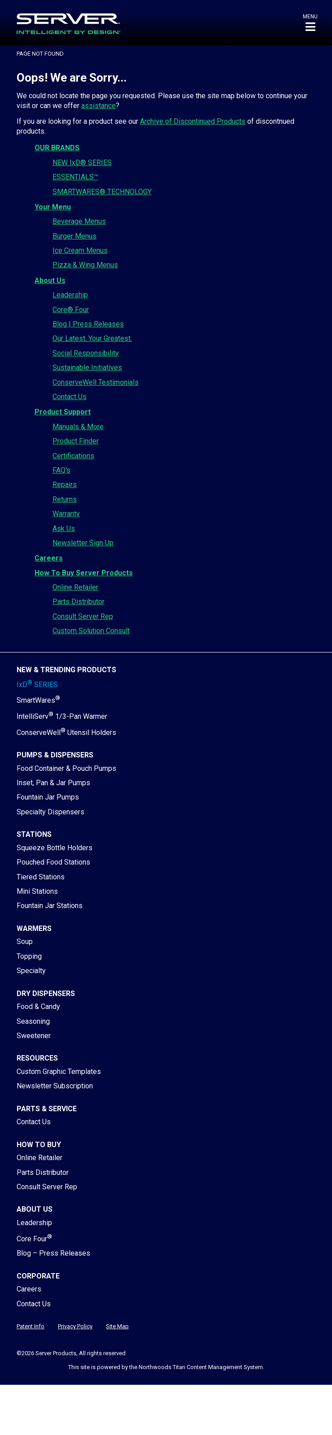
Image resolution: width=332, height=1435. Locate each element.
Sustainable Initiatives (87, 367)
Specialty (31, 970)
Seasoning (33, 1021)
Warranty (66, 513)
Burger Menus (74, 236)
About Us (50, 280)
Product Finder (75, 441)
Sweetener (34, 1035)
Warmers (34, 928)
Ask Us (63, 528)
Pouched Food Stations (53, 862)
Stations (34, 834)
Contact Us (69, 396)
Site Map (117, 1326)
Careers (49, 558)
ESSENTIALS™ (75, 177)
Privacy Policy (75, 1326)
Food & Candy (38, 1006)
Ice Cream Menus (80, 250)
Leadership (70, 295)
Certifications (73, 456)
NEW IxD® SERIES (82, 162)
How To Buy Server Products (84, 573)
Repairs (64, 484)
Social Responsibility (85, 353)
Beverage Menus (79, 221)
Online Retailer (75, 587)
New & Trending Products (66, 669)
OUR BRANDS (57, 148)
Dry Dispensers (46, 993)
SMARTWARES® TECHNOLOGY (102, 191)
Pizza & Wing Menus (85, 265)
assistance (98, 105)
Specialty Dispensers (50, 812)
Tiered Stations (41, 877)
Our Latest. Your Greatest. (92, 338)
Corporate (38, 1276)
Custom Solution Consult (91, 630)
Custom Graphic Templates (59, 1071)
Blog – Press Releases (53, 1253)
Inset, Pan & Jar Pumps (53, 782)
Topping (29, 956)
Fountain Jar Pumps (48, 797)
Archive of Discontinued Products (192, 121)
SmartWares (38, 700)
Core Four (34, 1239)
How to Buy (39, 1144)
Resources (37, 1058)
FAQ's (61, 470)
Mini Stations (37, 891)
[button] (310, 23)
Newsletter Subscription (55, 1086)
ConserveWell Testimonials (95, 382)
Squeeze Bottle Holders (54, 848)
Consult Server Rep (82, 616)
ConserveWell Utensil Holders (66, 732)
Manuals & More (78, 426)
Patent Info (30, 1326)
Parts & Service (47, 1109)
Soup (25, 941)
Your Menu (53, 207)
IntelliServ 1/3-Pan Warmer (62, 716)
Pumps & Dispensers (55, 755)
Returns (64, 499)
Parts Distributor (78, 601)
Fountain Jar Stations (50, 905)
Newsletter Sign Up (83, 543)
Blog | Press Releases (88, 324)
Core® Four (70, 309)
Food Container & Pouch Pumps (66, 768)
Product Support (63, 412)
